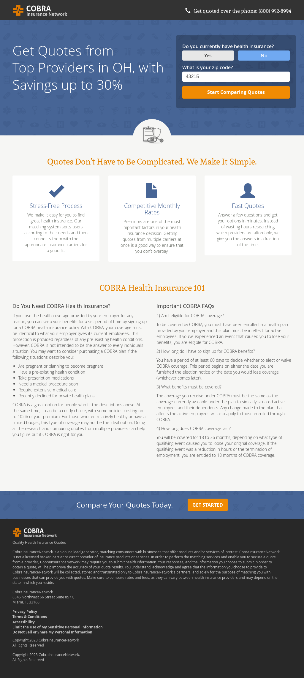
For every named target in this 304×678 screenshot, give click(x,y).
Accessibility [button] (23, 622)
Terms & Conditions (29, 616)
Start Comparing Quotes (236, 92)
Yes (208, 55)
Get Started (207, 505)
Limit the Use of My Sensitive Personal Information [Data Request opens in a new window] (57, 627)
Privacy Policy (24, 611)
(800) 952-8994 (275, 10)
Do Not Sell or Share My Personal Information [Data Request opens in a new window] (52, 632)
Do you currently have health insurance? (228, 46)
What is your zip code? (207, 67)
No (264, 55)
